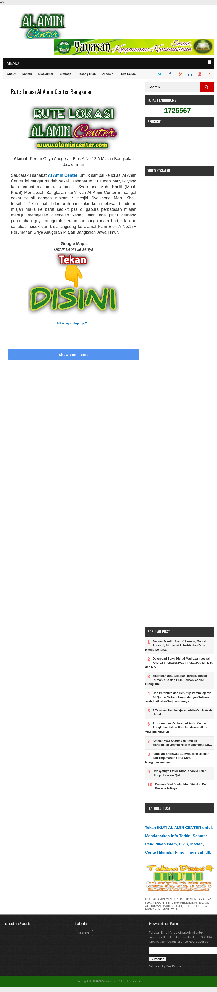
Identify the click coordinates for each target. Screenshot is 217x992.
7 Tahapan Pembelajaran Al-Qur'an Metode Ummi (182, 712)
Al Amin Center (62, 175)
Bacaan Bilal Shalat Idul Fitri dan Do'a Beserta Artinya (181, 786)
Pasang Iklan (87, 74)
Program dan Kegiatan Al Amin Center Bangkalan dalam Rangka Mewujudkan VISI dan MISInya (176, 727)
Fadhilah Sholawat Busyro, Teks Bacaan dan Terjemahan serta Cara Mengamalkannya (177, 758)
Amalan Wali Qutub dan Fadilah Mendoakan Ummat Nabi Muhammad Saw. (182, 743)
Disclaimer (45, 74)
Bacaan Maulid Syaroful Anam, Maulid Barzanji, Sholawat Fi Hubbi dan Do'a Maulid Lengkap (175, 645)
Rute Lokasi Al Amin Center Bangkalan (52, 91)
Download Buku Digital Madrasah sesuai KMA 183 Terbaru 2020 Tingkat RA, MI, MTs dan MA (179, 662)
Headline (84, 933)
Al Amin (107, 74)
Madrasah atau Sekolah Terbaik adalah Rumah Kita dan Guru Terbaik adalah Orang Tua (176, 680)
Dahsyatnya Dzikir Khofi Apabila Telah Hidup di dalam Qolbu (179, 773)
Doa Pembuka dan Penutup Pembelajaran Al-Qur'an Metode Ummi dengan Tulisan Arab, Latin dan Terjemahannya (178, 697)
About (11, 74)
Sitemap (65, 74)
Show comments (73, 354)
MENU (13, 63)
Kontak (27, 74)
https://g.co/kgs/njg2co (73, 323)
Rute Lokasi (128, 74)
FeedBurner (174, 966)
